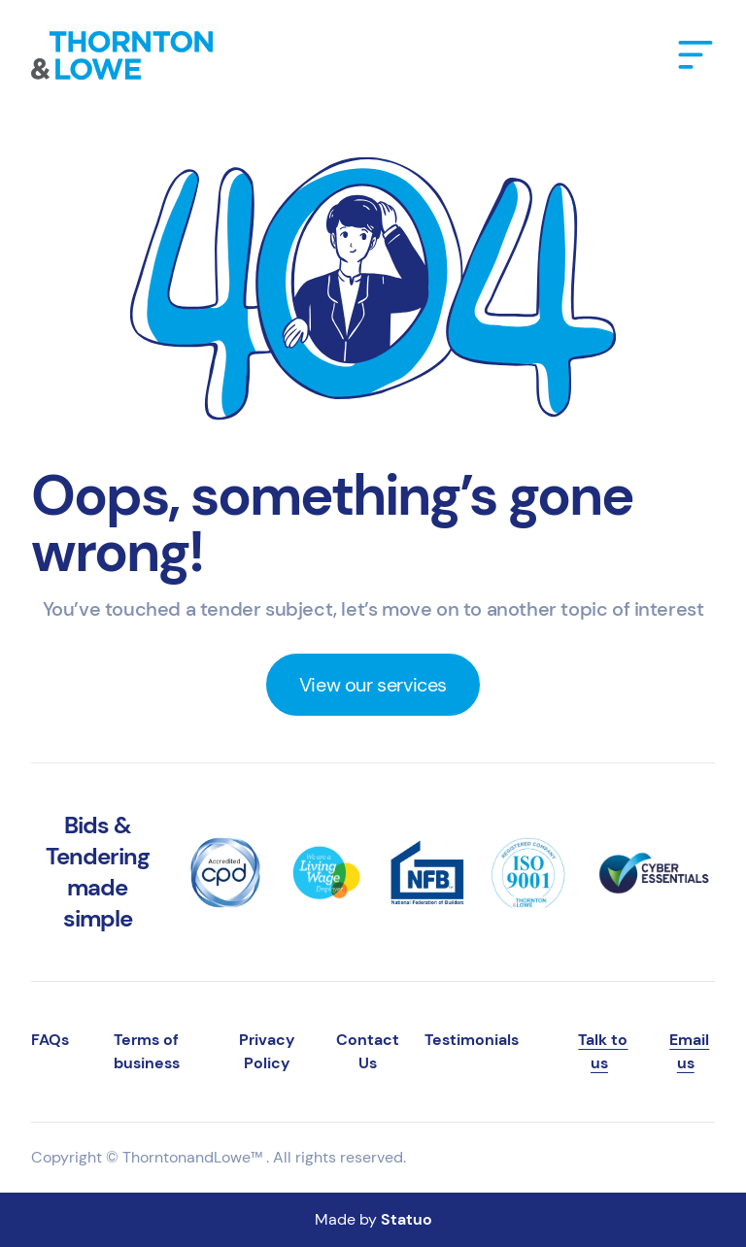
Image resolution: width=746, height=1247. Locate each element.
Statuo (406, 1219)
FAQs (50, 1039)
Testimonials (471, 1039)
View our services (373, 684)
